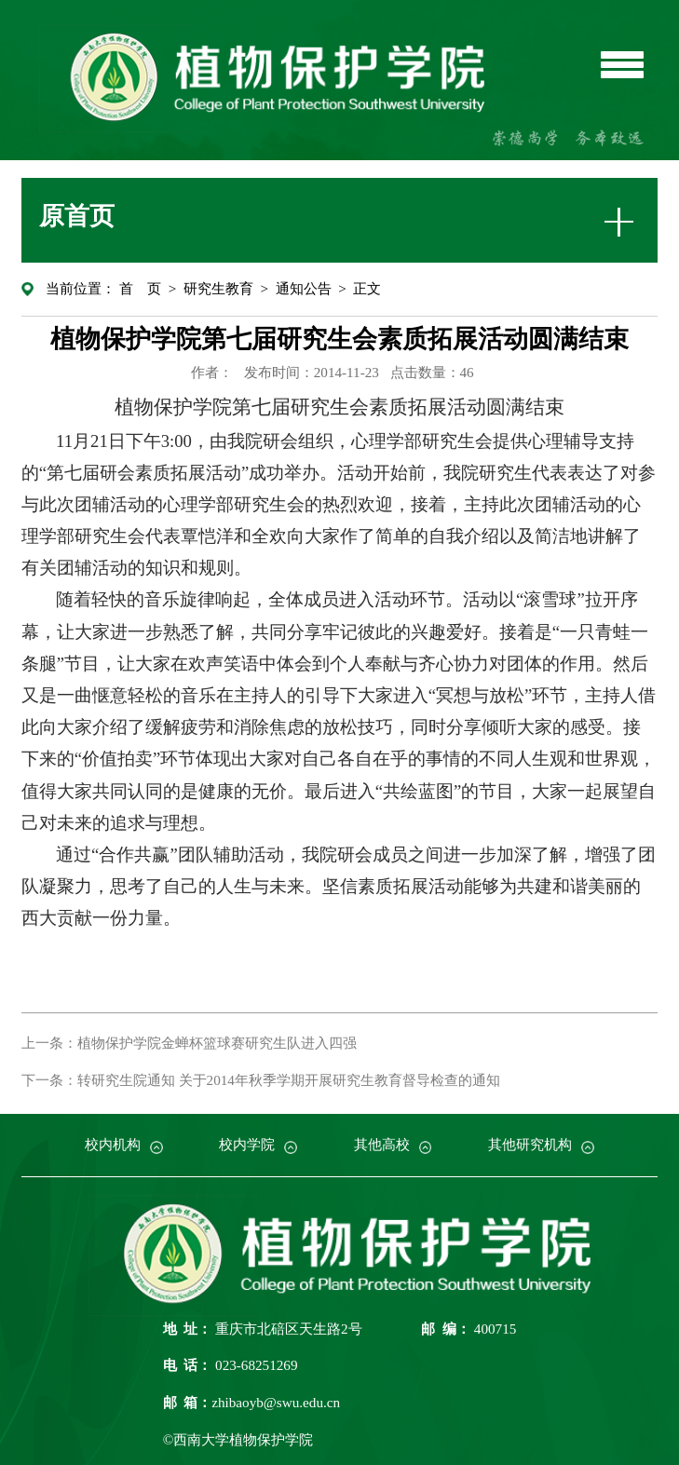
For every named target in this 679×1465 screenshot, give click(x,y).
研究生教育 (218, 288)
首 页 (140, 288)
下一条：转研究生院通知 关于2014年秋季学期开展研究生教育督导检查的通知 (260, 1080)
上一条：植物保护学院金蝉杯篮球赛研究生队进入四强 (189, 1043)
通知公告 (304, 288)
